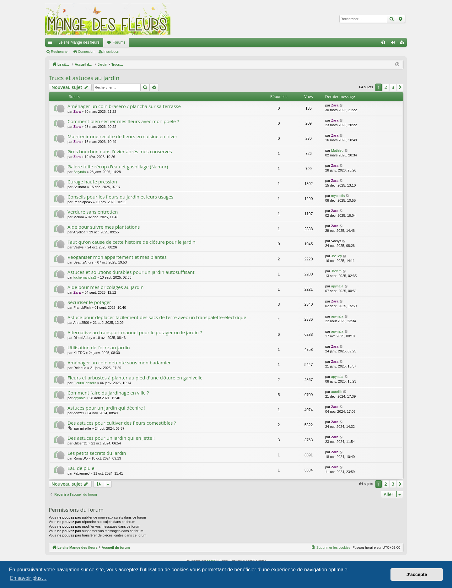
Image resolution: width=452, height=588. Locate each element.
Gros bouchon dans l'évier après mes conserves (119, 151)
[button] (400, 87)
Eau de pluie (80, 468)
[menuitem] (383, 42)
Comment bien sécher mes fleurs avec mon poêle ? (123, 121)
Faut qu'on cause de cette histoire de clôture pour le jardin (131, 242)
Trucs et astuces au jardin (84, 78)
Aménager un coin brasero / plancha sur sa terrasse (124, 106)
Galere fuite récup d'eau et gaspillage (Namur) (117, 166)
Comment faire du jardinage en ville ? (108, 392)
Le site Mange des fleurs (79, 42)
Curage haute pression (92, 181)
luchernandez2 (84, 277)
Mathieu (337, 150)
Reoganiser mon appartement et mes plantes (117, 257)
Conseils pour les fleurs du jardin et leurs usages (120, 196)
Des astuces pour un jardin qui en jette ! (111, 438)
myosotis (338, 196)
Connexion (86, 51)
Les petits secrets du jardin (96, 453)
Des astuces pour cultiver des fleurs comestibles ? (121, 423)
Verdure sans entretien (92, 212)
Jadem (336, 271)
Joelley (336, 256)
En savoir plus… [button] (28, 578)
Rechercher (60, 51)
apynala (337, 286)
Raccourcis (51, 43)
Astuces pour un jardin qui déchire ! (106, 408)
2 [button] (386, 87)
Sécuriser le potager (89, 302)
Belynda (79, 172)
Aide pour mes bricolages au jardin (105, 287)
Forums (119, 42)
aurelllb (336, 392)
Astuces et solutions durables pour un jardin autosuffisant (131, 272)
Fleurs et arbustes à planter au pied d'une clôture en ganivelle (134, 377)
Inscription (111, 51)
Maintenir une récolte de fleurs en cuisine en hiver (122, 136)
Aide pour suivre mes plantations (103, 227)
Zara (77, 111)
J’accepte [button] (416, 574)
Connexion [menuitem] (394, 43)
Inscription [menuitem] (403, 43)
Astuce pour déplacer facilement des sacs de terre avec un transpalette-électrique (156, 317)
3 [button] (393, 87)
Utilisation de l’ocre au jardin (98, 347)
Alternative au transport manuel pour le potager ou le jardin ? (134, 332)
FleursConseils (84, 383)
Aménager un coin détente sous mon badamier (119, 362)
